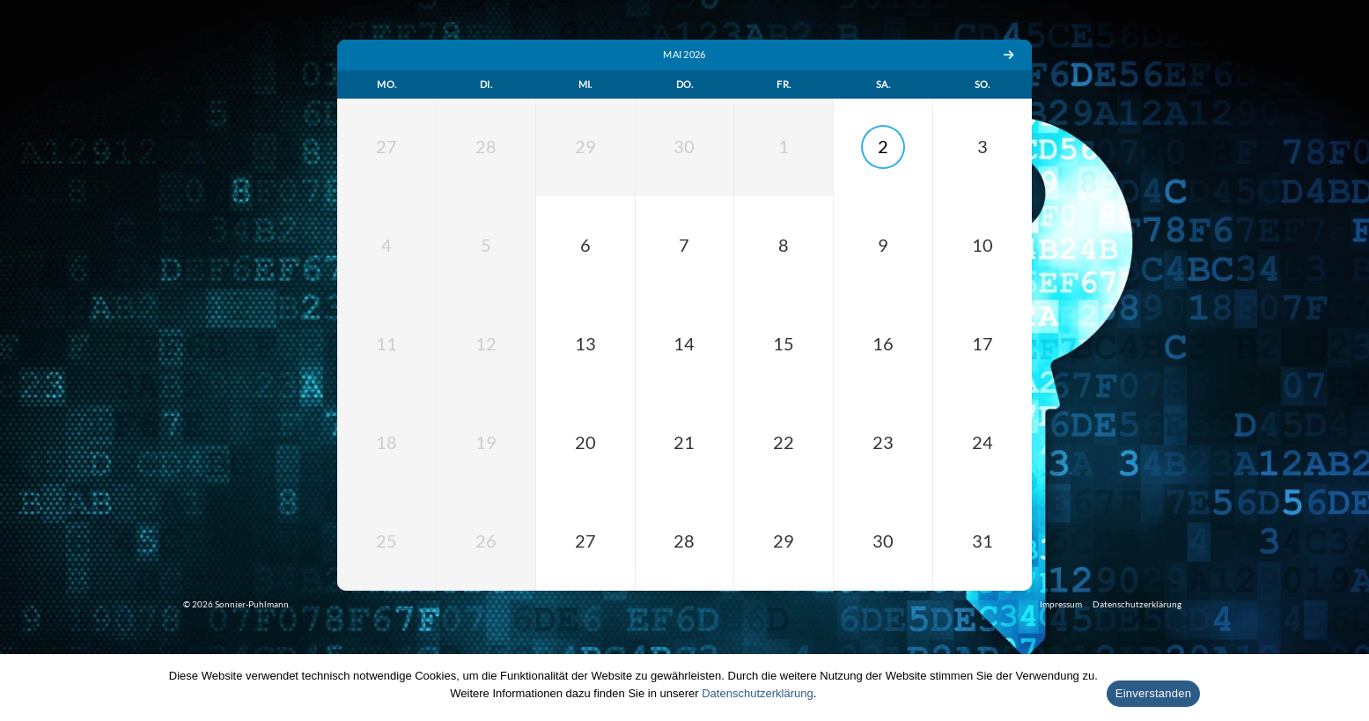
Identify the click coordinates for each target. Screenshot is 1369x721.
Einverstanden (1153, 693)
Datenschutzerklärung (757, 693)
